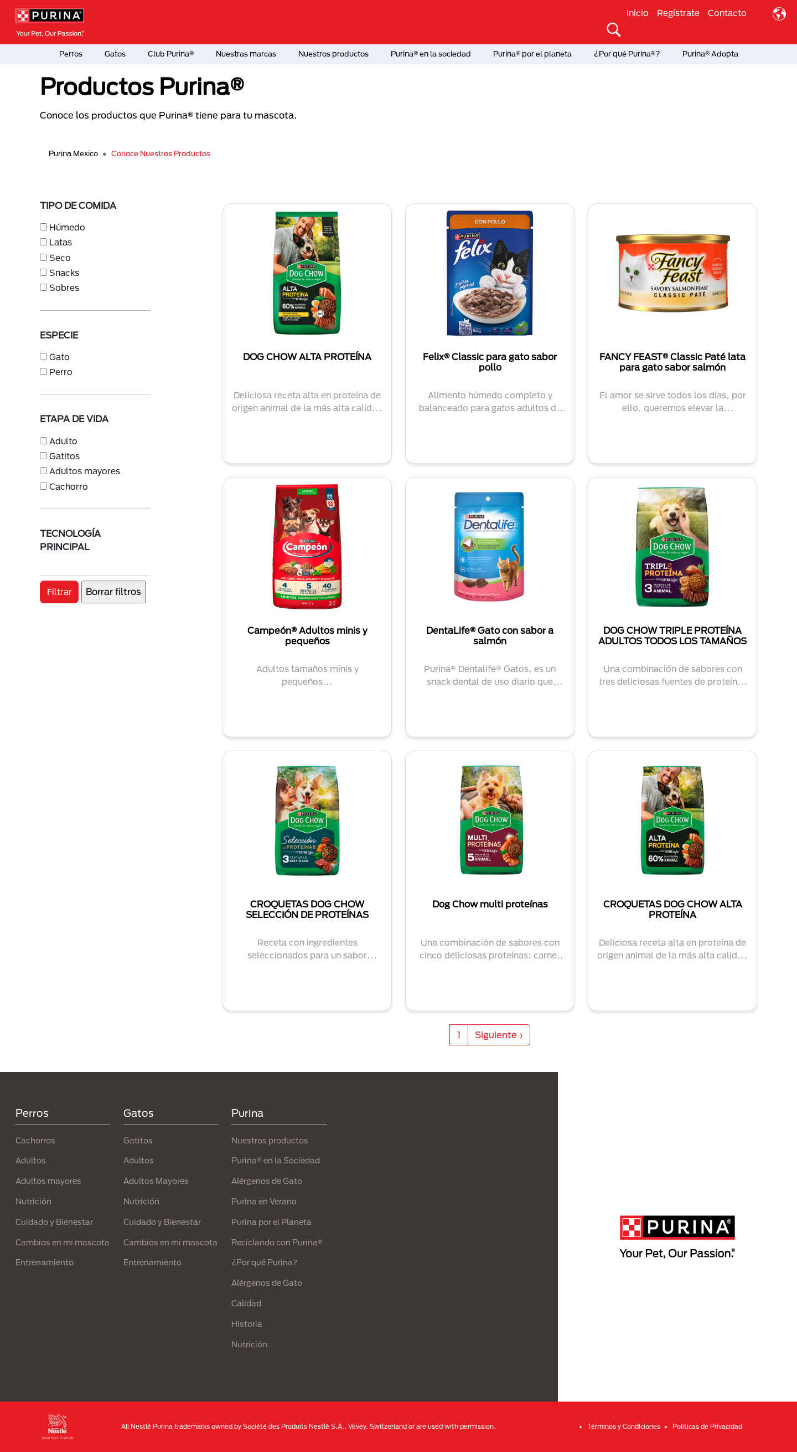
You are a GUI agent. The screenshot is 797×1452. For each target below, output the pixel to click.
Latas (60, 242)
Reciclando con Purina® (277, 1242)
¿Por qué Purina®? (627, 53)
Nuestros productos (333, 53)
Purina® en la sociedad (431, 53)
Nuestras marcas (246, 53)
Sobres (64, 288)
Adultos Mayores (156, 1181)
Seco (60, 258)
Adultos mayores (84, 471)
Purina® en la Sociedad (275, 1160)
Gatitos (64, 456)
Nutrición (33, 1201)
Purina (247, 1113)
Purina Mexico (73, 153)
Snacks (64, 273)
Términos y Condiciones (623, 1426)
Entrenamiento (44, 1262)
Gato (59, 357)
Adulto (63, 441)
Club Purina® (171, 53)
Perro (61, 372)
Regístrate (678, 13)
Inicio (638, 13)
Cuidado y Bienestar (54, 1222)
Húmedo (67, 227)
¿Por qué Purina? (264, 1262)
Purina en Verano (264, 1201)
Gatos (115, 53)
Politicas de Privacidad (707, 1426)
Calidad (246, 1303)
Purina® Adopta (710, 53)
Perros (70, 53)
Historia (246, 1323)
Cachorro (68, 486)
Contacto (727, 13)
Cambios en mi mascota (62, 1242)
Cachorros (35, 1140)
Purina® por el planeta (532, 53)
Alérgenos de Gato (266, 1181)
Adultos (30, 1160)
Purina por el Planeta (271, 1222)
